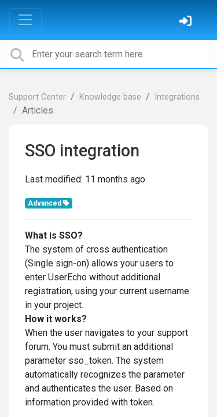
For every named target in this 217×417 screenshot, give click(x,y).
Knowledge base (110, 97)
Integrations (177, 97)
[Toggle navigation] (25, 19)
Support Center (37, 97)
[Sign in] (187, 22)
